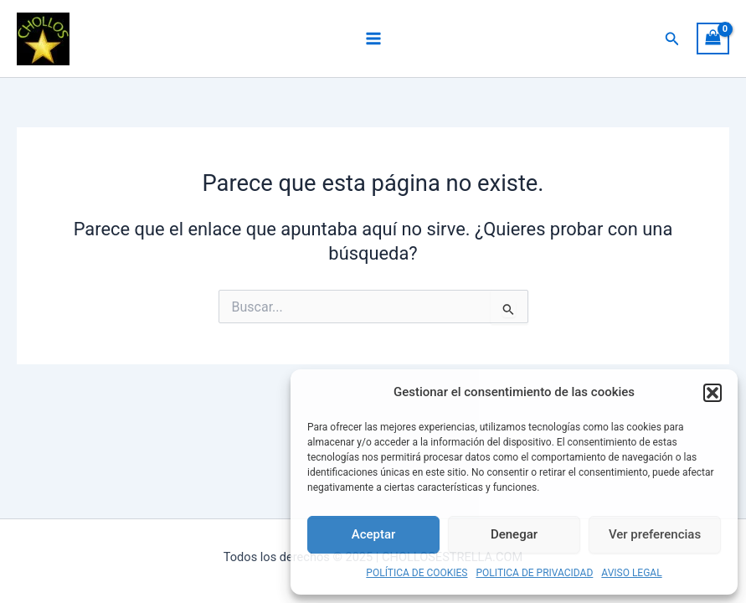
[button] (712, 392)
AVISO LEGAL (631, 573)
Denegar (514, 534)
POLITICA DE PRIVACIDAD (535, 573)
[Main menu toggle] (372, 38)
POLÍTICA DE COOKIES (416, 573)
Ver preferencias (655, 534)
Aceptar (374, 534)
